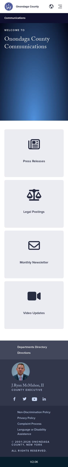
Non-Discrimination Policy (33, 412)
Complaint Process (29, 424)
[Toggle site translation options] (51, 6)
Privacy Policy (26, 418)
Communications (14, 18)
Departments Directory (32, 347)
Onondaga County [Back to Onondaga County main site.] (27, 7)
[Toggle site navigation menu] (60, 6)
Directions (24, 353)
